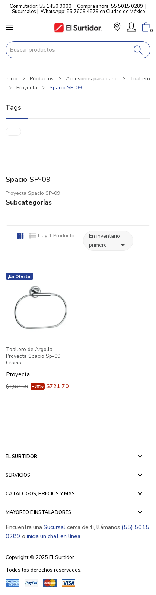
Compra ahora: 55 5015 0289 (110, 6)
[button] (117, 28)
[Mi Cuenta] (131, 27)
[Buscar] (138, 49)
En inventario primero (108, 241)
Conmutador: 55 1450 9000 (40, 6)
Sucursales (24, 11)
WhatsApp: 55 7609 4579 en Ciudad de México (93, 11)
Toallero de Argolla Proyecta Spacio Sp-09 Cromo (33, 356)
